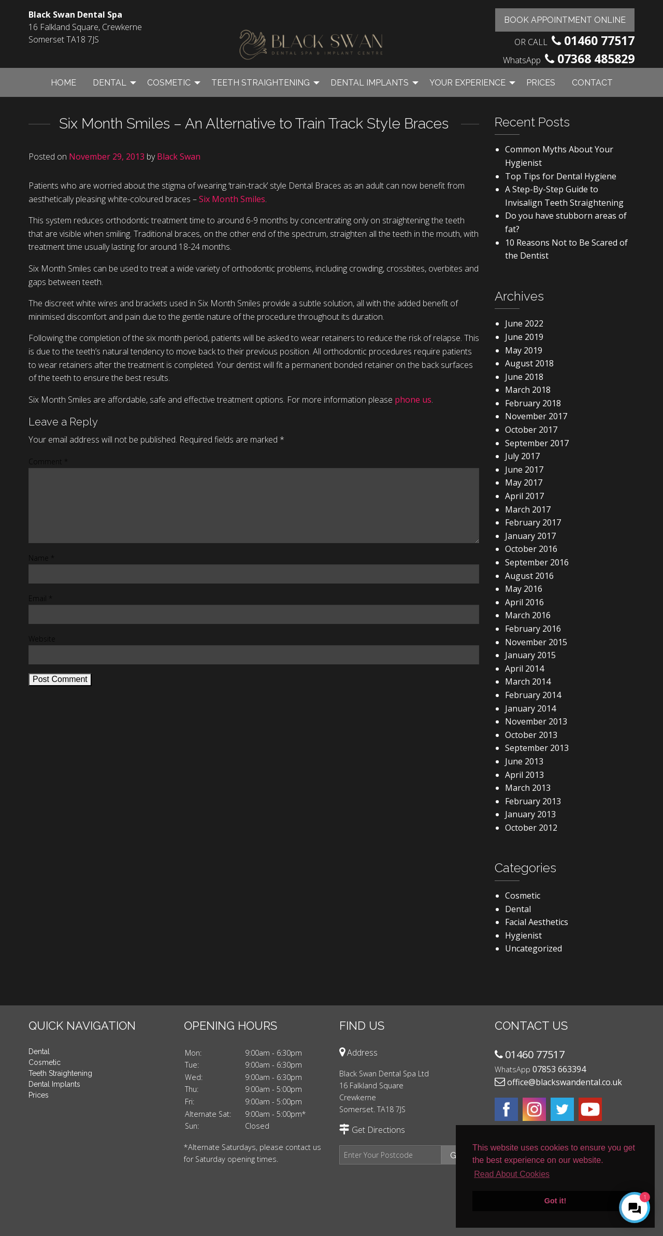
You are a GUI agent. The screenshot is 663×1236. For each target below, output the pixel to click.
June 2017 (524, 469)
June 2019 (524, 337)
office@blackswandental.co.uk (564, 1082)
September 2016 (537, 562)
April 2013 (524, 774)
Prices (540, 83)
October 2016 (531, 549)
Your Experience (467, 83)
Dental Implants (369, 83)
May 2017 (523, 482)
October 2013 (531, 735)
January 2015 (530, 655)
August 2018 (529, 363)
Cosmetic (169, 83)
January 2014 (530, 708)
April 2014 (524, 668)
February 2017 (533, 522)
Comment (48, 461)
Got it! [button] (555, 1201)
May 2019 (523, 350)
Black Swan (178, 156)
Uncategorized (533, 948)
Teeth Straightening (260, 83)
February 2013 (533, 801)
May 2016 (523, 588)
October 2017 (531, 429)
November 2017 (536, 416)
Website (41, 639)
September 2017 (537, 443)
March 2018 (528, 389)
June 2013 (524, 761)
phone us (413, 399)
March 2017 (528, 509)
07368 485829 (596, 58)
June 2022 (524, 323)
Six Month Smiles (232, 199)
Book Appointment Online (565, 20)
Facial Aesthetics (536, 922)
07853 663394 (559, 1069)
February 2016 (533, 628)
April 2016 (524, 602)
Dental (109, 83)
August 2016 (529, 575)
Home (63, 83)
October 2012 (531, 827)
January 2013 (530, 814)
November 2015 (536, 642)
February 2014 (533, 695)
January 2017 (530, 536)
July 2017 (522, 456)
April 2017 (524, 496)
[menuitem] (63, 82)
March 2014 (528, 681)
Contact (592, 83)
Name (41, 558)
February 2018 (533, 403)
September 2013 (537, 748)
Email (40, 598)
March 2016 (528, 615)
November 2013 (536, 721)
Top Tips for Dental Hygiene (560, 176)
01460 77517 (599, 40)
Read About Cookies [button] (512, 1174)
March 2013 (528, 787)
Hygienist (523, 935)
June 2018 (524, 376)
